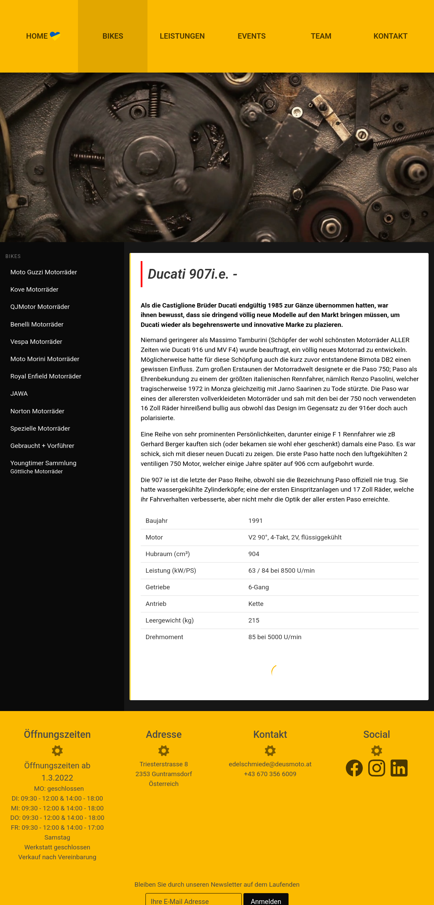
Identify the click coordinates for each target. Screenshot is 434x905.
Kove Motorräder (34, 289)
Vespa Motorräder (36, 342)
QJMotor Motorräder (40, 307)
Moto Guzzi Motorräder (43, 272)
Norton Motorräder (37, 411)
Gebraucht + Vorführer (42, 446)
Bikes (112, 36)
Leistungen (182, 36)
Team (321, 36)
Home (43, 36)
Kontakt (391, 36)
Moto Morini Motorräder (44, 359)
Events (252, 36)
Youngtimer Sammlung (43, 467)
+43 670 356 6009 (270, 774)
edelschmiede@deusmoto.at (270, 764)
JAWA (18, 393)
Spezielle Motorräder (40, 428)
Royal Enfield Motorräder (45, 376)
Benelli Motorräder (36, 324)
